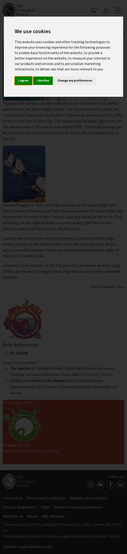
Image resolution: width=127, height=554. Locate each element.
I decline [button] (43, 80)
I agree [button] (23, 80)
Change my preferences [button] (74, 80)
